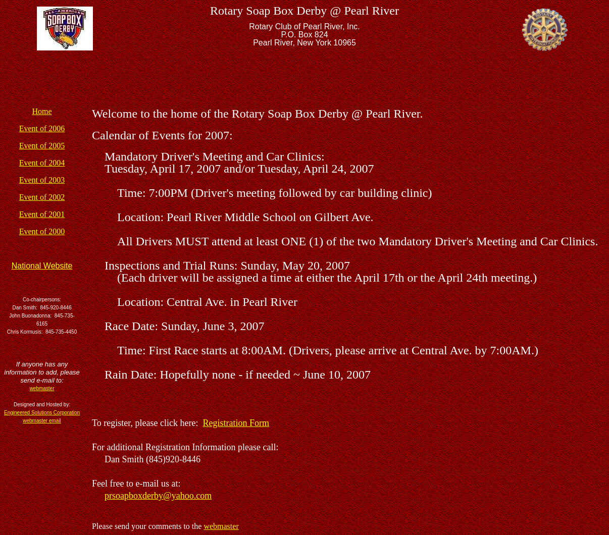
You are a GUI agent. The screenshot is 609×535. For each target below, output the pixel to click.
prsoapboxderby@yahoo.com (158, 496)
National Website (42, 265)
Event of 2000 (42, 231)
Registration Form (236, 423)
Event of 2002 (42, 197)
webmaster (221, 526)
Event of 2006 (42, 128)
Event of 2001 (42, 214)
